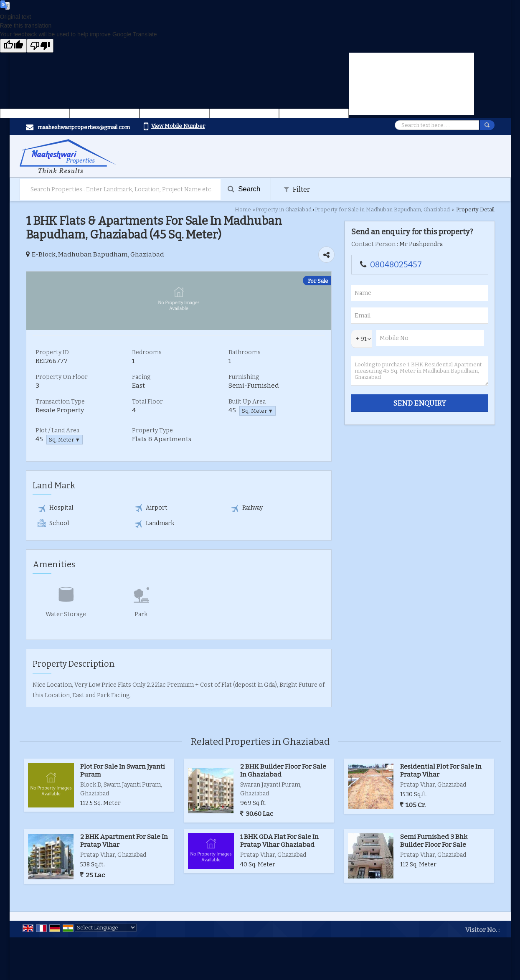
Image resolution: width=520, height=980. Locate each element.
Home (243, 209)
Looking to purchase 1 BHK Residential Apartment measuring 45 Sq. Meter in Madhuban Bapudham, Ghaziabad (419, 371)
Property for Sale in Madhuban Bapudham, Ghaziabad (382, 209)
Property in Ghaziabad (284, 209)
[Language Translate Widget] (106, 928)
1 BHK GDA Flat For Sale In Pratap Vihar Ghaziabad (279, 840)
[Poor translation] (40, 46)
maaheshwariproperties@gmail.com (84, 127)
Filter (297, 189)
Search (244, 189)
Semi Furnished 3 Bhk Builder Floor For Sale (433, 840)
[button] (178, 126)
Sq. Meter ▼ (257, 411)
